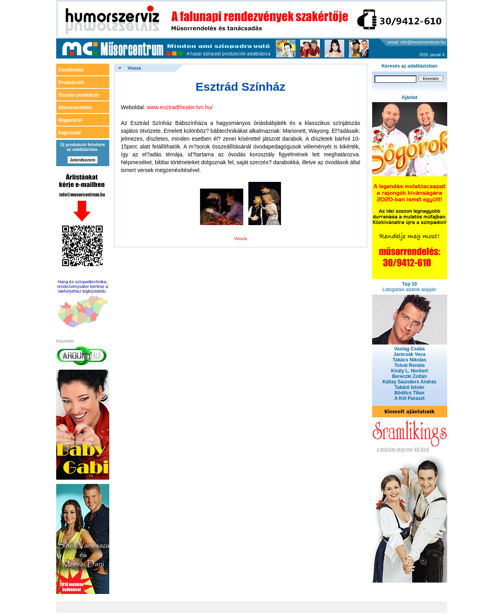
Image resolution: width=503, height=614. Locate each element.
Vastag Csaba (409, 349)
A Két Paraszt (410, 398)
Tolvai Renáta (409, 365)
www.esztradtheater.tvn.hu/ (180, 107)
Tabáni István (409, 387)
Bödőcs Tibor (409, 393)
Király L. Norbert (409, 371)
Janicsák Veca (409, 354)
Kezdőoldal (71, 70)
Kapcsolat (70, 133)
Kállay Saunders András (409, 382)
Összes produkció (79, 95)
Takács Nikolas (409, 360)
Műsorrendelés (75, 107)
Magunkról (71, 120)
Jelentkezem (82, 160)
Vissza (134, 68)
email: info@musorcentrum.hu (417, 42)
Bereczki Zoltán (409, 376)
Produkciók (71, 82)
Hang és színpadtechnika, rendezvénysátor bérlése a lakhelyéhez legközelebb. (82, 286)
